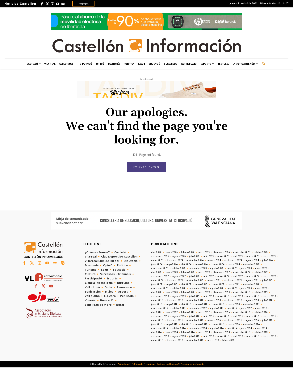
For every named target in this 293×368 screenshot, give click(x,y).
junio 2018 (156, 304)
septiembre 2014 (198, 328)
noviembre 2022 (241, 272)
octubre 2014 (179, 328)
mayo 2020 (261, 288)
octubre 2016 (261, 312)
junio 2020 (246, 288)
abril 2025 (238, 256)
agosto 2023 (217, 268)
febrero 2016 (269, 316)
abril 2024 (186, 264)
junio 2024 (156, 264)
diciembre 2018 (175, 300)
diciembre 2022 (221, 272)
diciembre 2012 (175, 340)
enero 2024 (234, 264)
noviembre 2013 (241, 332)
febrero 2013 (269, 336)
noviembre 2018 (194, 300)
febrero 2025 (269, 256)
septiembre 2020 (198, 288)
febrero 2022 (269, 276)
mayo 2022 (223, 276)
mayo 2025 (223, 256)
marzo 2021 (201, 284)
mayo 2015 (172, 324)
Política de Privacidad (143, 364)
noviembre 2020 (159, 288)
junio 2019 (208, 296)
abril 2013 (238, 336)
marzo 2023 (171, 272)
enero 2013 (157, 340)
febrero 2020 (188, 292)
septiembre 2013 (160, 336)
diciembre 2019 (221, 292)
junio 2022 (208, 276)
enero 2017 (204, 312)
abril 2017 (156, 312)
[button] (263, 64)
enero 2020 (204, 292)
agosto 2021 (252, 280)
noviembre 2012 (194, 340)
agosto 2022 (179, 276)
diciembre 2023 (251, 264)
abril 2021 (186, 284)
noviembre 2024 (194, 260)
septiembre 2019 (160, 296)
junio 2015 (156, 324)
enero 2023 (204, 272)
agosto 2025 (179, 256)
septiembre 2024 (233, 260)
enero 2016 (157, 320)
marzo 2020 (171, 292)
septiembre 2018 (233, 300)
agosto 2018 (252, 300)
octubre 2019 (261, 292)
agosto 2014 (217, 328)
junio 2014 (246, 328)
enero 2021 (234, 284)
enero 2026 (204, 252)
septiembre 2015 (233, 320)
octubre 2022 (261, 272)
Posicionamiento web (192, 364)
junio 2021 (156, 284)
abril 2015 (186, 324)
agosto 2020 (217, 288)
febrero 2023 (188, 272)
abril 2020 (156, 292)
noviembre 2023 (159, 268)
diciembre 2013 (221, 332)
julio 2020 (232, 288)
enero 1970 (213, 340)
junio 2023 (246, 268)
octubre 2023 (179, 268)
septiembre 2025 (160, 256)
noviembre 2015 (194, 320)
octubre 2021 (214, 280)
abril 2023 (156, 272)
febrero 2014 (188, 332)
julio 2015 (267, 320)
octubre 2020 (179, 288)
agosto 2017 (217, 308)
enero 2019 (157, 300)
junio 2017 (246, 308)
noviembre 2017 (159, 308)
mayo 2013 (223, 336)
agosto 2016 (179, 316)
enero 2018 (234, 304)
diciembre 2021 (175, 280)
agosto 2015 (252, 320)
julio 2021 (267, 280)
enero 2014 (204, 332)
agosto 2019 (179, 296)
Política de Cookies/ (168, 364)
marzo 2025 (252, 256)
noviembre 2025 (241, 252)
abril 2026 (156, 252)
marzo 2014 (171, 332)
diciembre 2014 (251, 324)
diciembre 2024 (175, 260)
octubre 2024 (214, 260)
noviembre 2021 (194, 280)
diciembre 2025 (221, 252)
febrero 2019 (269, 296)
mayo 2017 (261, 308)
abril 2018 (186, 304)
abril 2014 (156, 332)
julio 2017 (232, 308)
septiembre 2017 (198, 308)
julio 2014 (232, 328)
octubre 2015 (214, 320)
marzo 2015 (201, 324)
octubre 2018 (214, 300)
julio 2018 (267, 300)
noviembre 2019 (241, 292)
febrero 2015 (217, 324)
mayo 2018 (172, 304)
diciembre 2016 (221, 312)
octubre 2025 (261, 252)
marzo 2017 (171, 312)
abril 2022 (238, 276)
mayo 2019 (223, 296)
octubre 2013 (261, 332)
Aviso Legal (124, 364)
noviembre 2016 (241, 312)
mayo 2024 (172, 264)
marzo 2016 (252, 316)
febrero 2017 (188, 312)
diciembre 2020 (251, 284)
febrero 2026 (188, 252)
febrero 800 (228, 340)
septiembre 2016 (160, 316)
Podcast (83, 3)
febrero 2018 (217, 304)
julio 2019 (194, 296)
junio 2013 (208, 336)
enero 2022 (157, 280)
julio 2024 (267, 260)
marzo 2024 (201, 264)
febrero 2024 (217, 264)
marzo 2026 (171, 252)
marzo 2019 (252, 296)
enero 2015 (234, 324)
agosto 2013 (179, 336)
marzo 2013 (252, 336)
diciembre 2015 (175, 320)
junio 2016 (208, 316)
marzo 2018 (201, 304)
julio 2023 (232, 268)
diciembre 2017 (251, 304)
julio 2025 (194, 256)
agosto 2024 (252, 260)
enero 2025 (157, 260)
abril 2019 (238, 296)
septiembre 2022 (160, 276)
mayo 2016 (223, 316)
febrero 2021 (217, 284)
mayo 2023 (261, 268)
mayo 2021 (172, 284)
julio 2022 (194, 276)
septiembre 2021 (233, 280)
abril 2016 (238, 316)
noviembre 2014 (159, 328)
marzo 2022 (252, 276)
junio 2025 (208, 256)
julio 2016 (194, 316)
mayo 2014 (261, 328)
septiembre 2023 (198, 268)
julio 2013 (194, 336)
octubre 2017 (179, 308)
